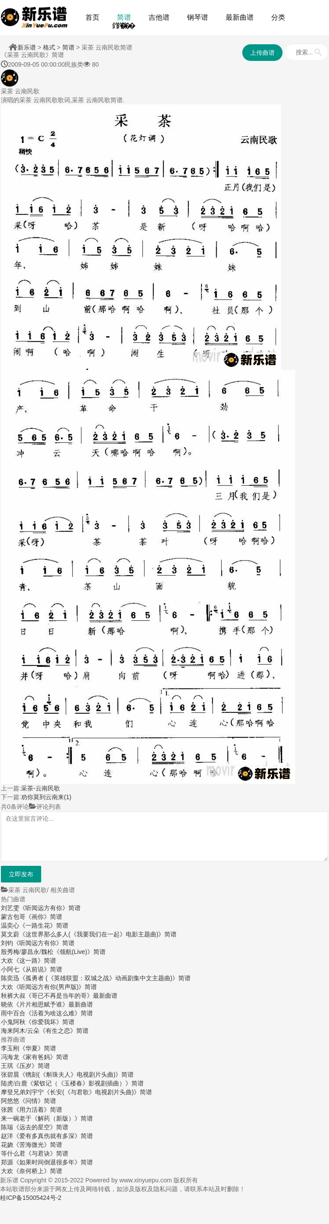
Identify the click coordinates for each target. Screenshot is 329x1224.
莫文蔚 (10, 934)
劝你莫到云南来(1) (46, 797)
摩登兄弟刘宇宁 (22, 1092)
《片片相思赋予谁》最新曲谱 (53, 1004)
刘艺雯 (10, 907)
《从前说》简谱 (40, 969)
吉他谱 (159, 17)
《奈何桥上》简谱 (37, 1170)
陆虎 (7, 1083)
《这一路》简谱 (34, 960)
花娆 (7, 1144)
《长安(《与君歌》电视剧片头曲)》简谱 (98, 1092)
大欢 (7, 960)
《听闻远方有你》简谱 (50, 907)
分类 (278, 17)
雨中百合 (13, 1013)
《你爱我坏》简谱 (49, 1021)
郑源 (7, 1162)
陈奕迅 (10, 978)
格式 (49, 47)
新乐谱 (27, 47)
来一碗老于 (16, 1118)
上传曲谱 (262, 52)
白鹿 (21, 1083)
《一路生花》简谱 (43, 925)
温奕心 (10, 925)
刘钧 (7, 942)
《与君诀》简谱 (46, 1153)
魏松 (47, 951)
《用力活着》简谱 (37, 1109)
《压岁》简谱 (31, 1065)
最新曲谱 (240, 17)
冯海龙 (10, 1056)
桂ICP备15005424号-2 (30, 1197)
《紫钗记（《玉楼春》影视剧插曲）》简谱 (85, 1083)
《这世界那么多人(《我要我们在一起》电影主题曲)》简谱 (98, 934)
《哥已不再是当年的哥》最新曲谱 (71, 995)
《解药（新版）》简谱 (62, 1118)
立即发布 (21, 874)
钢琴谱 (197, 17)
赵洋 (7, 1135)
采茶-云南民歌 (40, 788)
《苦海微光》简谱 (37, 1144)
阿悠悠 (10, 1100)
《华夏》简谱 (37, 1048)
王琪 (7, 1065)
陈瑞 (7, 1127)
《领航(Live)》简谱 (79, 951)
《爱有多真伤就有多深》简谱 (53, 1135)
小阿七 (10, 969)
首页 (92, 17)
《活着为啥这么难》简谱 (59, 1013)
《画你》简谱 (43, 916)
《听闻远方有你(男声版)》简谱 (55, 986)
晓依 (7, 1004)
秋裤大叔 (13, 995)
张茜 (7, 1109)
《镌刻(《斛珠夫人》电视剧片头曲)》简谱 (76, 1074)
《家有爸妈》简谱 (43, 1056)
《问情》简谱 (37, 1100)
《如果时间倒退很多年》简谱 (53, 1162)
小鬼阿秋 (13, 1021)
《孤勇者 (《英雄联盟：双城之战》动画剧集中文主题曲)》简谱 (105, 978)
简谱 (124, 17)
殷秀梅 (10, 951)
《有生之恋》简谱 (63, 1030)
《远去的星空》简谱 (40, 1127)
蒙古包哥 (13, 916)
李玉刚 (10, 1048)
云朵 (33, 1030)
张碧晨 (10, 1074)
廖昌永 (30, 951)
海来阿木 (13, 1030)
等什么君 (13, 1153)
